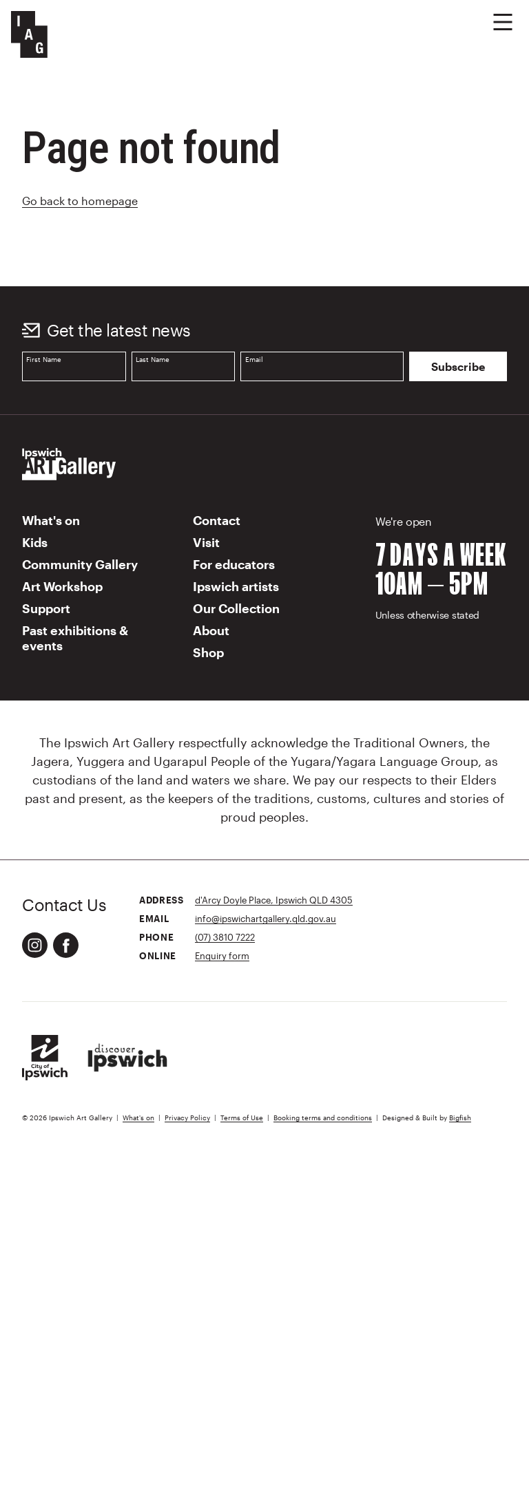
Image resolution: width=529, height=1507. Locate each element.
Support (46, 608)
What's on (51, 520)
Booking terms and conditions (322, 1118)
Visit (206, 542)
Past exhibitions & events (75, 637)
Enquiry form (222, 955)
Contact (216, 520)
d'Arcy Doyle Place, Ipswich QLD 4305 (274, 900)
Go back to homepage (80, 200)
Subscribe (458, 366)
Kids (35, 542)
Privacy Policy (187, 1118)
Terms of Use (241, 1118)
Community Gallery (80, 564)
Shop (208, 652)
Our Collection (236, 608)
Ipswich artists (236, 586)
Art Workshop (62, 586)
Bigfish (460, 1118)
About (211, 630)
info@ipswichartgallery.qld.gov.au (265, 918)
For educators (234, 564)
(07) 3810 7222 (225, 937)
